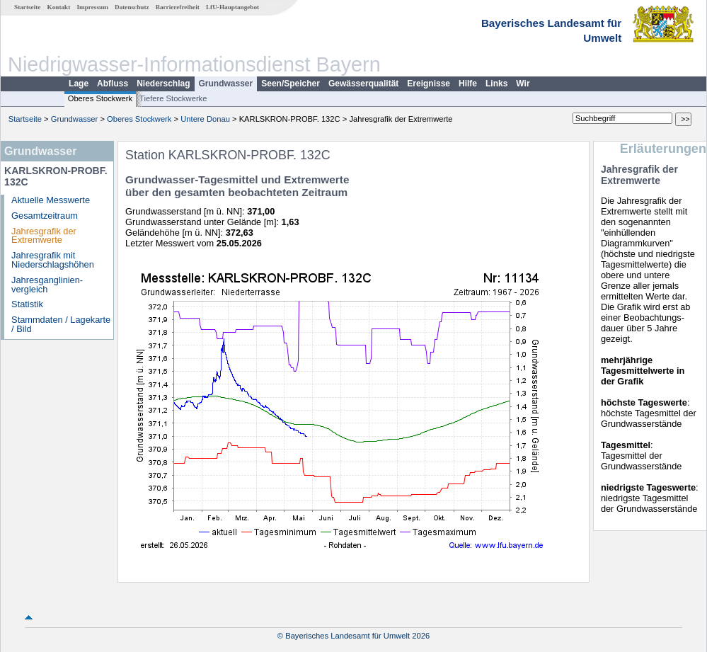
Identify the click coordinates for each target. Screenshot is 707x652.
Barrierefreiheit (178, 7)
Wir (522, 83)
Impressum (92, 7)
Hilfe (468, 83)
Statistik (27, 304)
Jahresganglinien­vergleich (47, 284)
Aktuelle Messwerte (50, 200)
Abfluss (112, 83)
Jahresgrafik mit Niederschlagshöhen (52, 260)
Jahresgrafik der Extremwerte (43, 236)
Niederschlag (163, 83)
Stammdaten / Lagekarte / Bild (60, 324)
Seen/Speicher (290, 83)
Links (496, 83)
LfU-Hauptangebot (232, 7)
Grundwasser (226, 83)
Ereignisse (428, 83)
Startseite (27, 7)
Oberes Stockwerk (100, 98)
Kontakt (59, 7)
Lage (78, 83)
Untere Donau (205, 119)
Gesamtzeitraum (44, 215)
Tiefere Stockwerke (173, 98)
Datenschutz (132, 7)
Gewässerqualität (363, 83)
